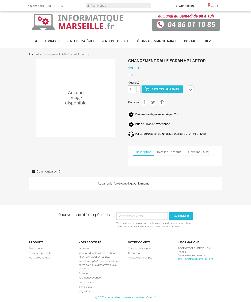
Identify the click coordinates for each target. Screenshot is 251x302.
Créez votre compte (140, 257)
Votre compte (139, 242)
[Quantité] (132, 89)
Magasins (84, 291)
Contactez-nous (88, 282)
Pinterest (161, 102)
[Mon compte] (185, 6)
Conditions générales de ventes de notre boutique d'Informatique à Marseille (99, 265)
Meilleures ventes (39, 257)
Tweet (153, 102)
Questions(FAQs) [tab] (198, 152)
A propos (83, 273)
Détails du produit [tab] (169, 152)
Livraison (83, 248)
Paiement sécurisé (89, 277)
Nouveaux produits (40, 253)
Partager (144, 102)
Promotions (36, 248)
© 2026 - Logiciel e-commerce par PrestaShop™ (125, 297)
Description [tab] (143, 152)
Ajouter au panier (162, 89)
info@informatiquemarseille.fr (195, 258)
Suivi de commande (139, 248)
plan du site (85, 286)
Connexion (134, 253)
